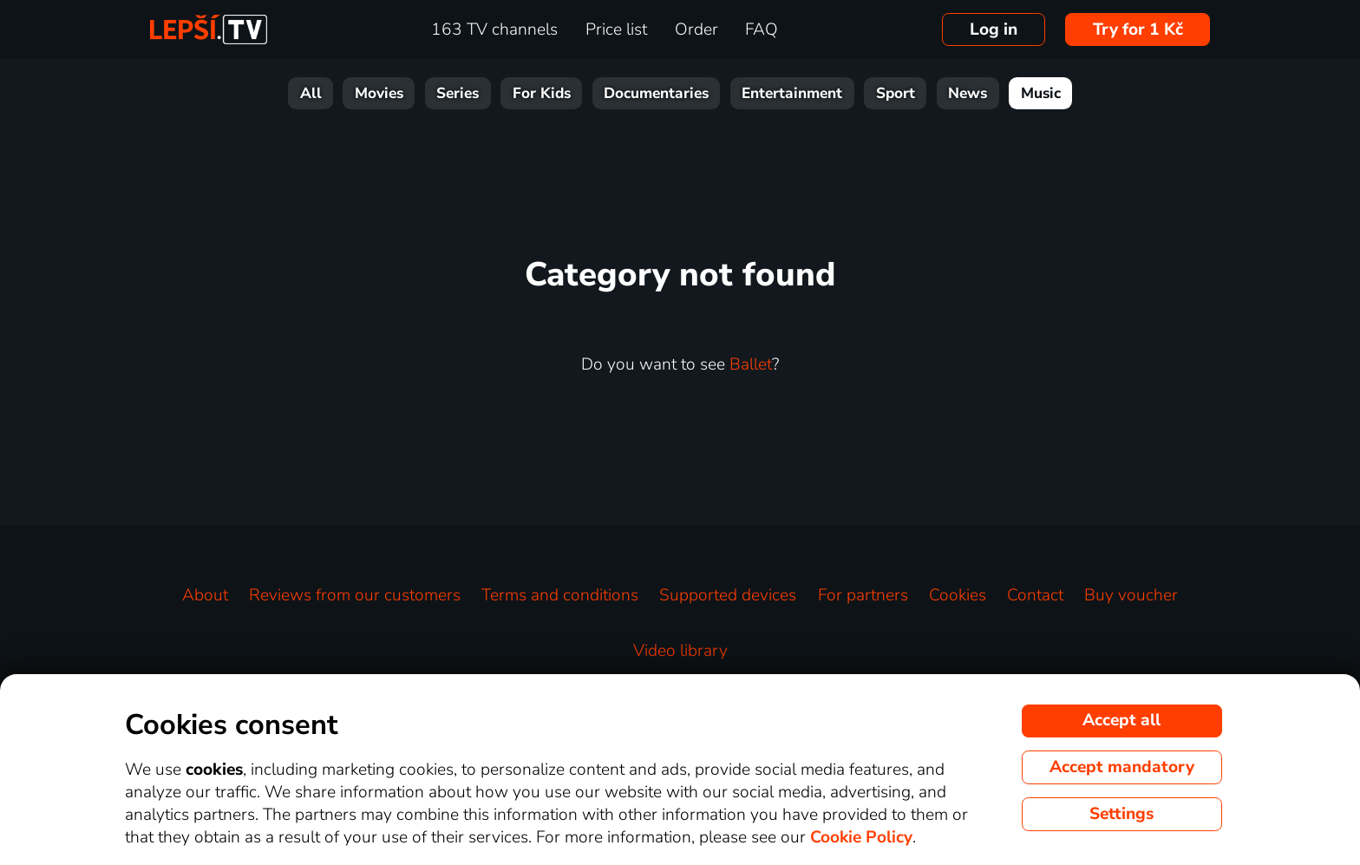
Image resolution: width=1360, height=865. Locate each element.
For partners (863, 595)
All (311, 93)
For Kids (542, 93)
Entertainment (792, 93)
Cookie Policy (861, 837)
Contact (1035, 595)
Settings (1121, 814)
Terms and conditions (559, 595)
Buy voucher (1131, 595)
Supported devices (727, 595)
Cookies (957, 595)
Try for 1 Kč (1138, 29)
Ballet (750, 364)
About (205, 595)
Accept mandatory (1121, 767)
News (967, 93)
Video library (680, 650)
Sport (895, 93)
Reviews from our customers (355, 595)
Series (457, 93)
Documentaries (656, 93)
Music (1041, 93)
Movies (379, 93)
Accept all (1121, 720)
